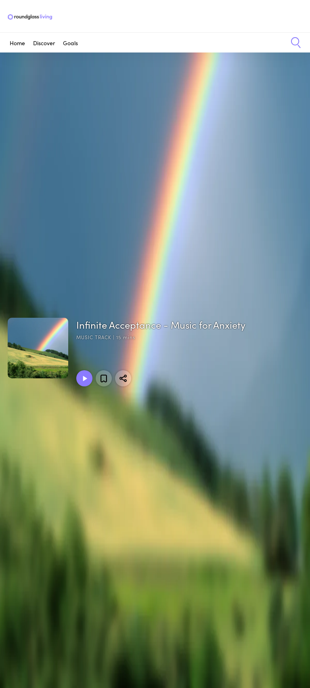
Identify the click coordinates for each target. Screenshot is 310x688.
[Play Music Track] (84, 378)
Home (17, 43)
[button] (292, 42)
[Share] (123, 378)
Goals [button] (70, 43)
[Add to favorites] (104, 378)
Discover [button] (44, 43)
